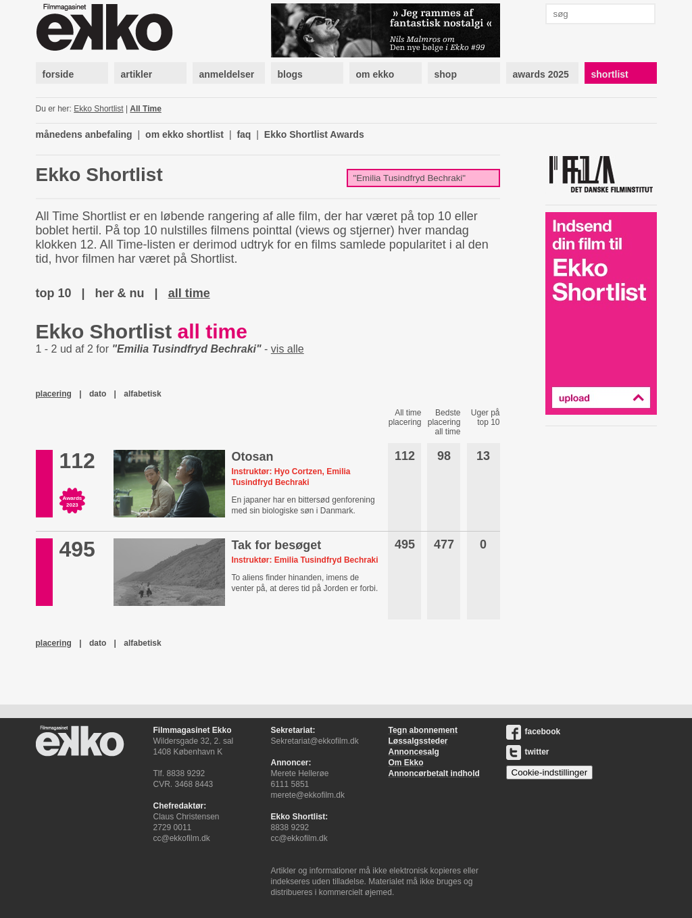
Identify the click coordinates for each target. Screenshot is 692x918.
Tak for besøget (276, 545)
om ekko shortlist (184, 134)
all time (189, 293)
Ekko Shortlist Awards (314, 134)
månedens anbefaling (84, 134)
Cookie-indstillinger (550, 772)
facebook (533, 731)
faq (244, 134)
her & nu (120, 293)
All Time (145, 108)
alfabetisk (142, 394)
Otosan (252, 456)
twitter (527, 752)
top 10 (54, 293)
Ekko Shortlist (98, 108)
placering (54, 394)
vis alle (287, 349)
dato (97, 394)
